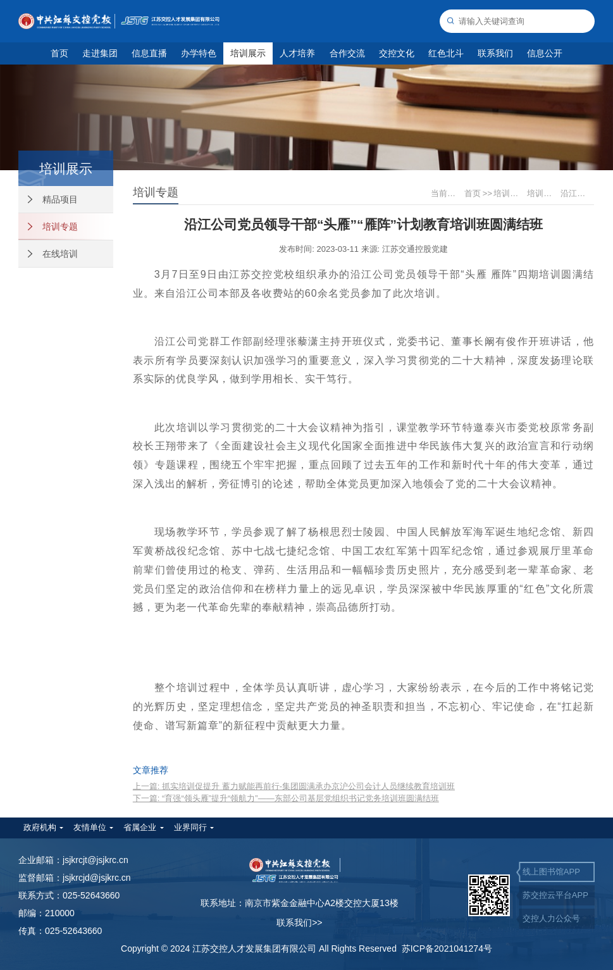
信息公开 (544, 53)
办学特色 (198, 53)
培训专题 (53, 226)
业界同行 (190, 827)
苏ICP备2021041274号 (447, 948)
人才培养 (297, 53)
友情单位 (89, 827)
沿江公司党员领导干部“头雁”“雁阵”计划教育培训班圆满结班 (576, 193)
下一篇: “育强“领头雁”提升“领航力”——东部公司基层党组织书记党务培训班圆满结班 (286, 798)
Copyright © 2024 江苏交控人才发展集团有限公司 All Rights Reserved (261, 948)
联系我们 (495, 53)
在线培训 (53, 254)
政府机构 (39, 827)
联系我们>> (299, 922)
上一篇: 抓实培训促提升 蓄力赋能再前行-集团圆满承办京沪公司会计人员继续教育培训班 (294, 786)
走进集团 (100, 53)
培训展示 (248, 53)
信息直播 (149, 53)
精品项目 (53, 199)
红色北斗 (446, 53)
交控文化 (396, 53)
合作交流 (347, 53)
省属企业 (139, 827)
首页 (59, 53)
